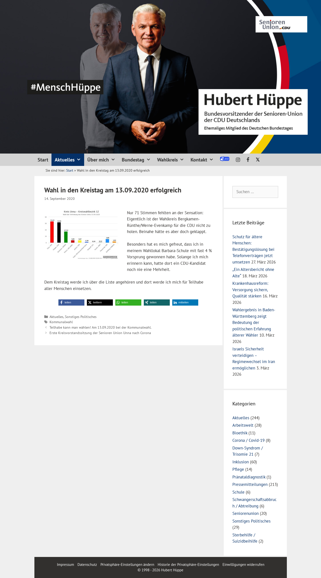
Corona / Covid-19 (248, 440)
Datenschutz (87, 564)
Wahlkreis (172, 160)
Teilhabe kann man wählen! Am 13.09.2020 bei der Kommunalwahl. (100, 327)
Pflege (238, 469)
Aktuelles (69, 160)
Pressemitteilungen (250, 484)
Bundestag (138, 160)
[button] (71, 302)
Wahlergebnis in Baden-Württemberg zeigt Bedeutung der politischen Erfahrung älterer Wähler (253, 322)
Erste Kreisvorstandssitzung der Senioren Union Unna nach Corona (100, 332)
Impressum (66, 564)
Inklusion (240, 462)
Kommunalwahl (61, 321)
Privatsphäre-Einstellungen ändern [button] (127, 564)
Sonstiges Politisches (81, 316)
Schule (238, 492)
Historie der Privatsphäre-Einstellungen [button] (188, 564)
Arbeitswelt (242, 425)
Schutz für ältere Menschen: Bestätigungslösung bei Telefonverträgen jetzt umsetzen (253, 249)
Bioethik (239, 433)
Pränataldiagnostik (248, 477)
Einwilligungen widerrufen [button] (243, 564)
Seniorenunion (245, 513)
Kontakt (204, 160)
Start (43, 160)
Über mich (103, 160)
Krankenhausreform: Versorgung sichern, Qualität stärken (250, 290)
